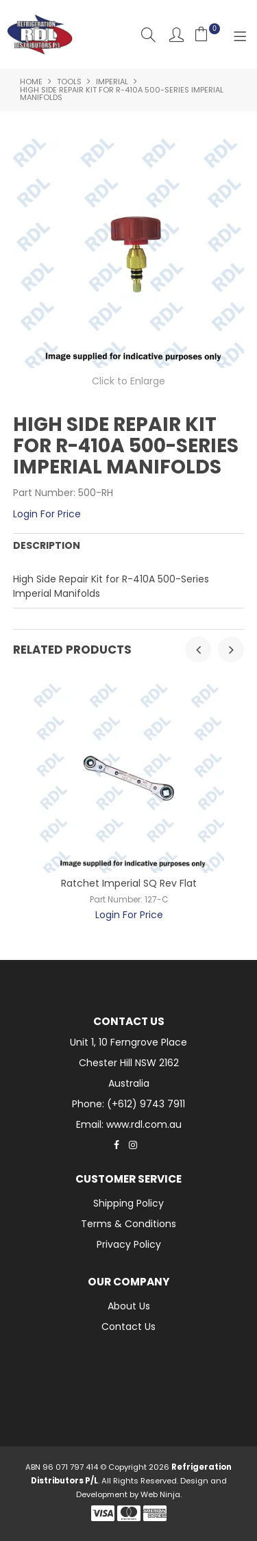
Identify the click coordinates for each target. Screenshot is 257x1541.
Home (31, 81)
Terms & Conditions (128, 1224)
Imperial (112, 81)
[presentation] (198, 650)
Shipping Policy (128, 1203)
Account (176, 34)
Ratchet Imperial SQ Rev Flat (129, 883)
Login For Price (47, 514)
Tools (69, 81)
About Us (129, 1306)
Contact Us (128, 1326)
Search (148, 34)
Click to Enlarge (128, 381)
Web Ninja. (161, 1494)
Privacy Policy (129, 1244)
